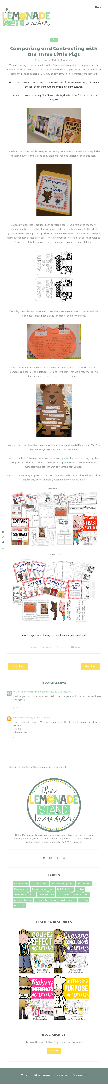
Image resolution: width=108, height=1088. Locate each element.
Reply (15, 704)
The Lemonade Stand (47, 1084)
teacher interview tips (45, 895)
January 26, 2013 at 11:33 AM (56, 688)
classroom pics (84, 879)
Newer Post (25, 662)
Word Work (19, 901)
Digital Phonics (39, 884)
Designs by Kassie (79, 1084)
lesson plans (20, 890)
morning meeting (46, 890)
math (32, 890)
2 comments (67, 59)
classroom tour (21, 884)
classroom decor (39, 879)
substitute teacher (23, 895)
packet (66, 457)
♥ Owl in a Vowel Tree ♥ (27, 688)
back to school (21, 879)
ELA (54, 39)
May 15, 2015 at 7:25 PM (37, 713)
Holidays (80, 884)
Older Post (83, 662)
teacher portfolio (68, 895)
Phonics (77, 890)
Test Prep (83, 895)
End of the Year (64, 884)
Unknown (18, 713)
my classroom (64, 890)
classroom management (62, 879)
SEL (86, 890)
